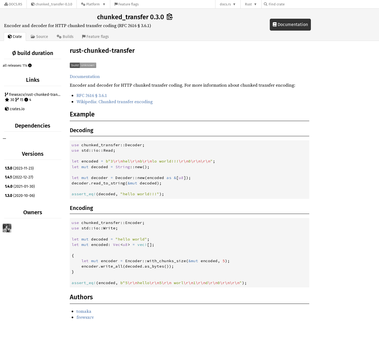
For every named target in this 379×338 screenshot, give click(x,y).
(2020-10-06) (20, 195)
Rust (248, 4)
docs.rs (225, 4)
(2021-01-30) (20, 186)
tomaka (84, 311)
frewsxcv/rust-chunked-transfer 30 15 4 (34, 97)
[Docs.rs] (13, 4)
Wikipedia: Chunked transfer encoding (115, 102)
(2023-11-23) (19, 168)
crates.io (15, 109)
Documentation (290, 24)
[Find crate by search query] (291, 4)
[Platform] (93, 4)
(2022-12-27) (19, 177)
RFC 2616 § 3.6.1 (92, 95)
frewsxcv (85, 317)
